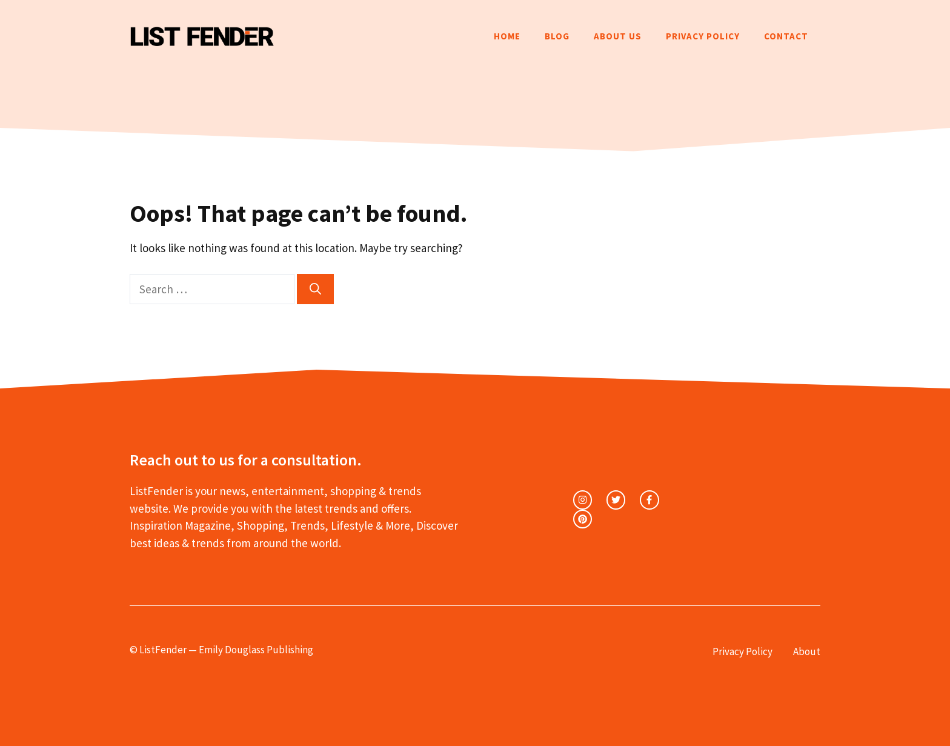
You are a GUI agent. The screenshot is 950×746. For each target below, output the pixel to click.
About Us (618, 36)
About (806, 651)
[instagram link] (582, 499)
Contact (786, 36)
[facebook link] (649, 499)
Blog (557, 36)
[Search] (315, 289)
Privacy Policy (703, 36)
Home (507, 36)
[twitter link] (615, 499)
